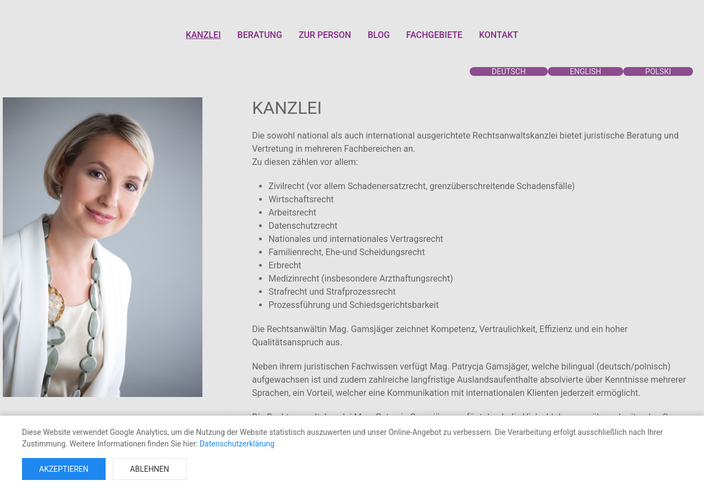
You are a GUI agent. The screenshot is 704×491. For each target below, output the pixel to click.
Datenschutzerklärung (237, 443)
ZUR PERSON (325, 35)
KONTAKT (499, 35)
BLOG (378, 35)
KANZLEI (203, 35)
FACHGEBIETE (434, 35)
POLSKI (658, 71)
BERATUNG (260, 35)
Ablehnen (149, 469)
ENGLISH (585, 71)
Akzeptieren (64, 469)
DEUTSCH (509, 71)
